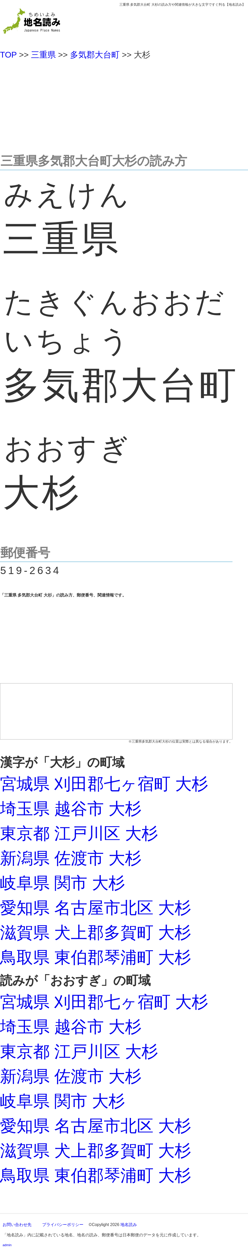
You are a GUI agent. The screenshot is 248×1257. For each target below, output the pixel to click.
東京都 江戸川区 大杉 (79, 833)
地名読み (128, 1224)
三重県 (43, 54)
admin (7, 1245)
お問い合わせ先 (17, 1224)
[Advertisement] (124, 104)
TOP (8, 54)
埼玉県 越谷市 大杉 (71, 808)
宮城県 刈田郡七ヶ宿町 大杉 (104, 784)
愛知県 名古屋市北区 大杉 (95, 907)
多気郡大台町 (95, 54)
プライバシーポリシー (62, 1224)
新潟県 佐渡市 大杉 (71, 858)
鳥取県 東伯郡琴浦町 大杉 (95, 957)
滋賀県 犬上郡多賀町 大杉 (95, 932)
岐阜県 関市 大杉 (62, 883)
